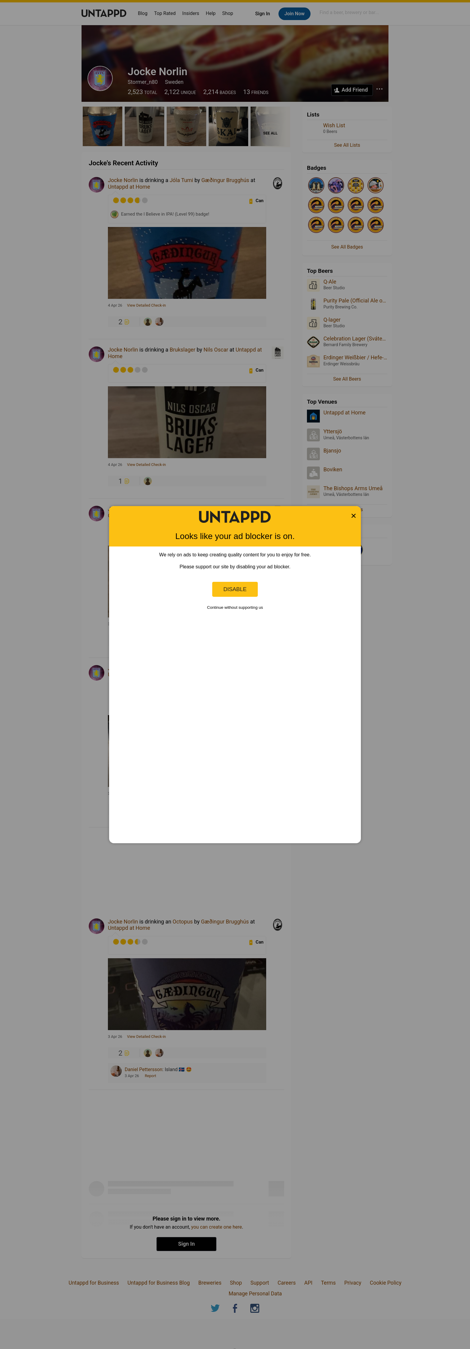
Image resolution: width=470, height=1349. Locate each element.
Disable (235, 589)
